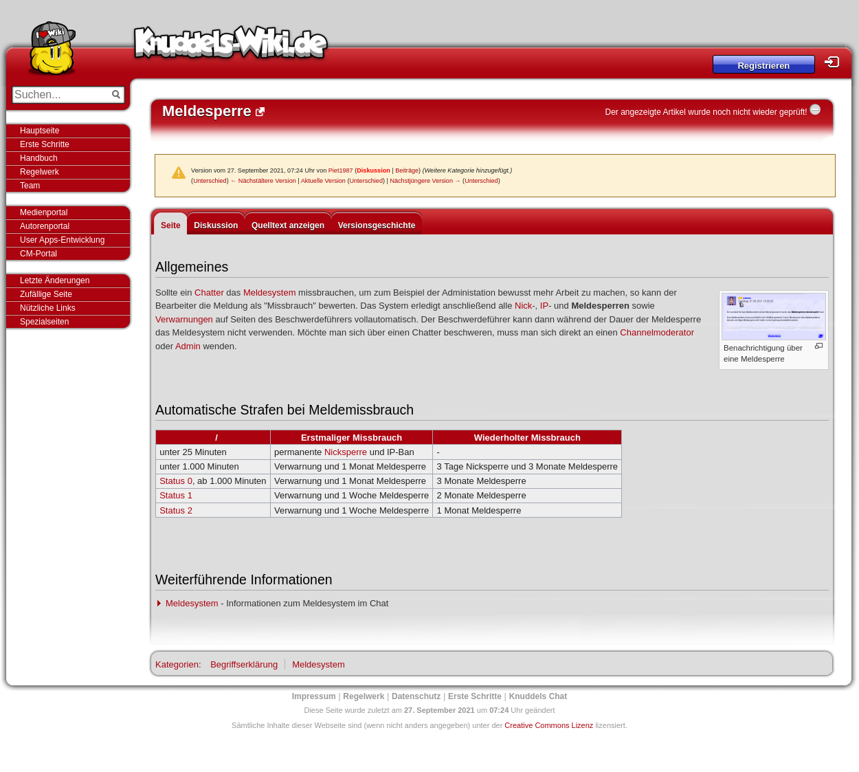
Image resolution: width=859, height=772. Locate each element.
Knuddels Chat (538, 696)
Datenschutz (416, 696)
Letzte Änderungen (54, 280)
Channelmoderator (657, 332)
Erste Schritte (44, 144)
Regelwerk (39, 172)
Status (233, 437)
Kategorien (177, 664)
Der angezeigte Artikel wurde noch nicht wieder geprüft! (706, 112)
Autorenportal (44, 226)
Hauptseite (39, 130)
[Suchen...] (58, 95)
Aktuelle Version (323, 180)
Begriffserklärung (244, 664)
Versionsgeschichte (377, 225)
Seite (171, 225)
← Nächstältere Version (263, 180)
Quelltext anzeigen (288, 225)
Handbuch (39, 158)
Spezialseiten (44, 322)
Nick (523, 305)
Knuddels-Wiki (231, 47)
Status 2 (175, 510)
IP (544, 305)
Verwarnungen (184, 319)
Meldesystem (269, 292)
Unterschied (210, 180)
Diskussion (373, 170)
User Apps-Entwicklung (62, 240)
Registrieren (763, 65)
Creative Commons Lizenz (548, 725)
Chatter (209, 292)
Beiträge (407, 170)
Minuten (196, 437)
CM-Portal (38, 253)
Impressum (314, 696)
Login (836, 62)
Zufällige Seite (46, 294)
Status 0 (175, 481)
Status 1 (175, 495)
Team (30, 185)
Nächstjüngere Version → (425, 180)
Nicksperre (345, 452)
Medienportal (43, 212)
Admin (188, 346)
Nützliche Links (48, 308)
